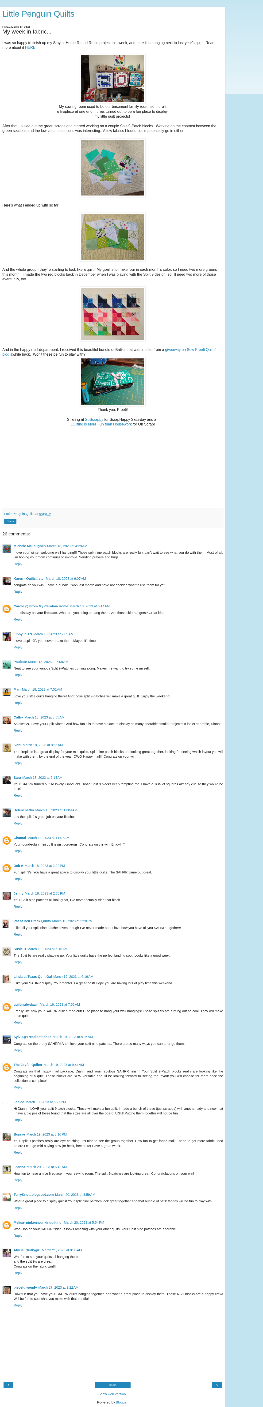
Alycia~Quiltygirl (27, 1250)
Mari (17, 689)
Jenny (18, 893)
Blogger (122, 1402)
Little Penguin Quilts (38, 13)
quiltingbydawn (26, 1004)
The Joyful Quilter (28, 1065)
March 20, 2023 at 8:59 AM (75, 1194)
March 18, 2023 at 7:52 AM (42, 689)
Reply (18, 564)
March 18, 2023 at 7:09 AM (48, 662)
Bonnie (19, 1134)
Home (112, 1385)
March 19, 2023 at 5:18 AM (47, 949)
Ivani (17, 745)
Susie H (20, 949)
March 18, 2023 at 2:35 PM (45, 893)
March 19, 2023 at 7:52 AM (60, 1004)
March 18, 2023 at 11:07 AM (48, 838)
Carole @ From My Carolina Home (41, 606)
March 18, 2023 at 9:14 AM (42, 777)
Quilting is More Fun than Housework (101, 424)
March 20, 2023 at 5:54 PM (84, 1222)
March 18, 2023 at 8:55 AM (44, 717)
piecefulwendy (25, 1287)
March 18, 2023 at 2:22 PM (45, 866)
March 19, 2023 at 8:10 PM (47, 1134)
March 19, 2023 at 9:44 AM (64, 1065)
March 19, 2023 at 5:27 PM (46, 1102)
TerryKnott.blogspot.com (34, 1194)
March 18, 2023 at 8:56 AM (43, 745)
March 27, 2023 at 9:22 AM (58, 1287)
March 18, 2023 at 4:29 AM (67, 546)
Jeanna (19, 1167)
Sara (17, 777)
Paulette (20, 662)
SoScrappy (94, 419)
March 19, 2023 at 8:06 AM (73, 1037)
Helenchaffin (24, 810)
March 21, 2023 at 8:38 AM (62, 1250)
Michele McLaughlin (30, 546)
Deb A (18, 866)
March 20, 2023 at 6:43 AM (47, 1167)
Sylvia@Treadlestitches (32, 1037)
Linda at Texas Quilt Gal (33, 976)
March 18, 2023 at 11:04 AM (56, 810)
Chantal (20, 838)
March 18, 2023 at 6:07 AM (66, 578)
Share (10, 521)
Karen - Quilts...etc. (29, 578)
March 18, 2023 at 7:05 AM (53, 634)
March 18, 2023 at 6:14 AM (90, 606)
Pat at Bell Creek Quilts (32, 921)
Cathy (18, 717)
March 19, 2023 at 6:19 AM (73, 976)
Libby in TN (23, 634)
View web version (113, 1394)
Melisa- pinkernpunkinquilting (38, 1222)
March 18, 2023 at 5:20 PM (72, 921)
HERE (30, 47)
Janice (19, 1102)
